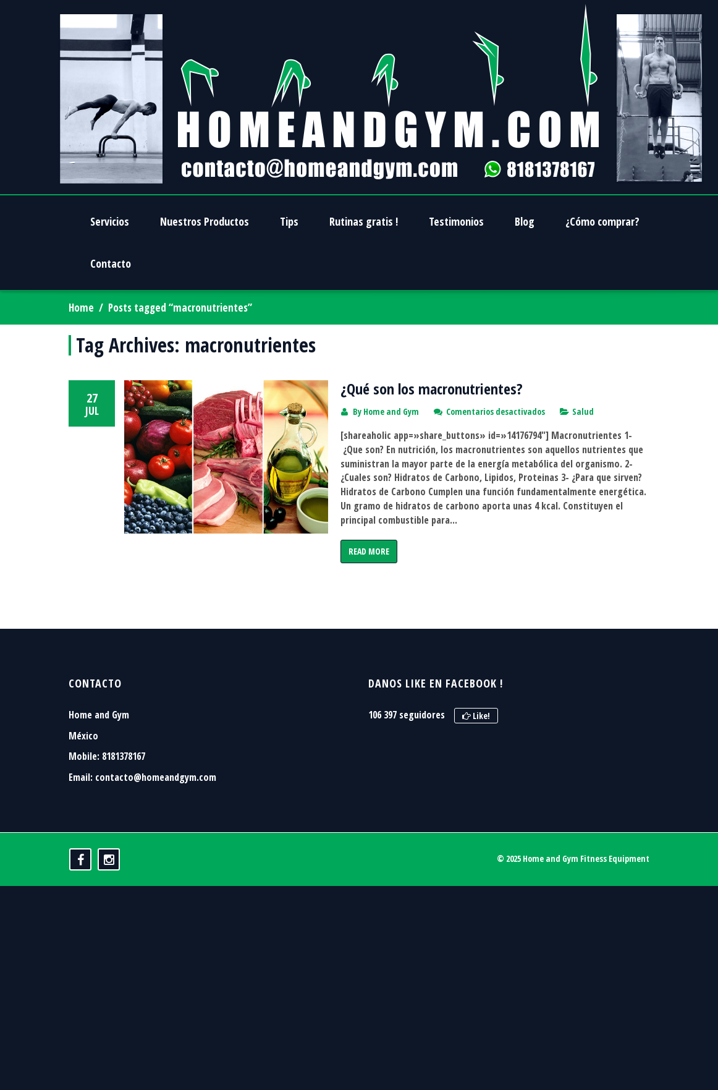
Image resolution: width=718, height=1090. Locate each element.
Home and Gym (391, 411)
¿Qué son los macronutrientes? (431, 388)
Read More (368, 551)
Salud (583, 411)
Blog (524, 221)
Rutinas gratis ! (363, 221)
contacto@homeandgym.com (155, 831)
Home (81, 307)
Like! (476, 770)
